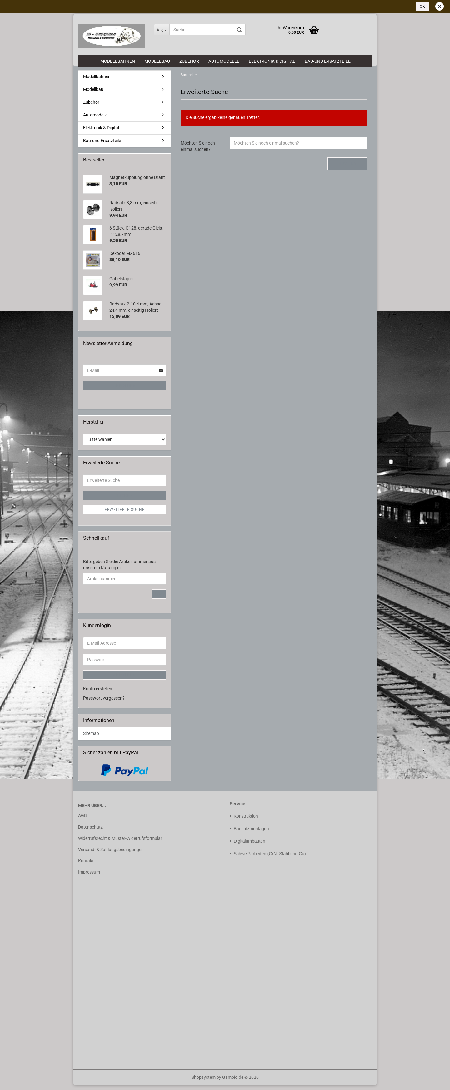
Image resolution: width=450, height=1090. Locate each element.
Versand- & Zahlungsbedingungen (111, 854)
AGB (82, 820)
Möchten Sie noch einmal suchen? (198, 150)
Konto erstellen (97, 693)
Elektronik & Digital (272, 61)
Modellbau (157, 61)
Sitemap (91, 738)
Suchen (347, 168)
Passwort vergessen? (104, 702)
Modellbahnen (117, 61)
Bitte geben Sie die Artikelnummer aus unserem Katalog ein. (119, 569)
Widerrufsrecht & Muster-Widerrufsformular (120, 842)
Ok (422, 6)
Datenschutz (90, 831)
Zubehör (189, 61)
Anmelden (124, 390)
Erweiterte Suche (125, 514)
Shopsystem (204, 1081)
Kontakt (86, 865)
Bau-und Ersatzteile (328, 61)
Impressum (89, 876)
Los (159, 599)
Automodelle (223, 61)
